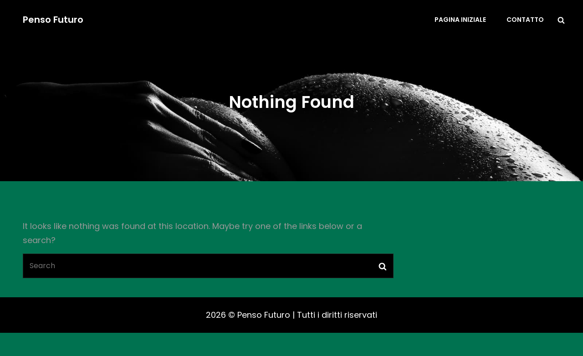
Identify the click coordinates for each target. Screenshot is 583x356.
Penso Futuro (53, 19)
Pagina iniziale (460, 19)
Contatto (525, 19)
